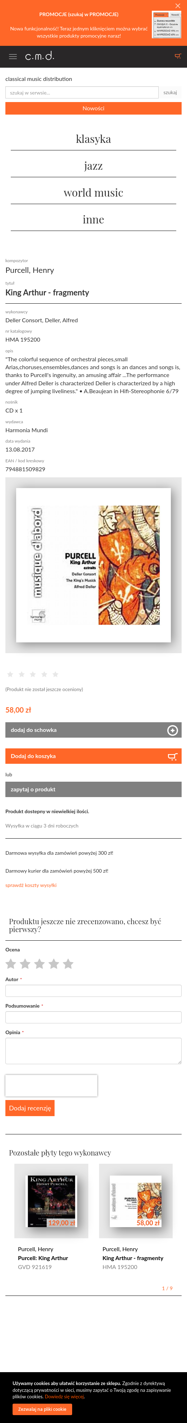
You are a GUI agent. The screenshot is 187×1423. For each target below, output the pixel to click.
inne (93, 219)
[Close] (177, 6)
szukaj (170, 92)
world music (93, 192)
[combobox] (82, 92)
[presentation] (51, 1085)
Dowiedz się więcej (64, 1396)
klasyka (93, 138)
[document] (94, 1397)
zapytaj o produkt (33, 789)
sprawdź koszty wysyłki (31, 885)
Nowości (93, 108)
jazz (93, 165)
